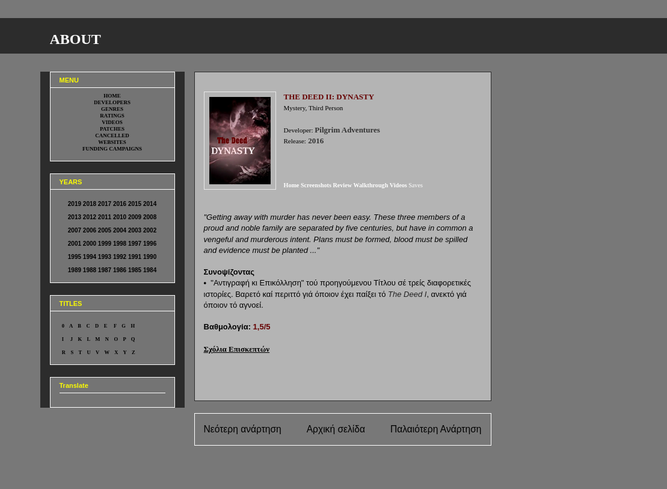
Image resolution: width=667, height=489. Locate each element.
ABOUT (75, 39)
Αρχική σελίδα (336, 429)
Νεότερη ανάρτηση (242, 429)
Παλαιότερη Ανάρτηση (436, 429)
